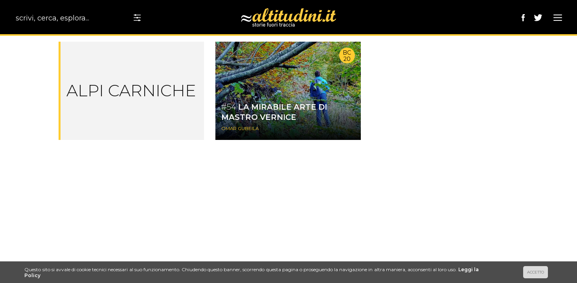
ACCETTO (535, 272)
